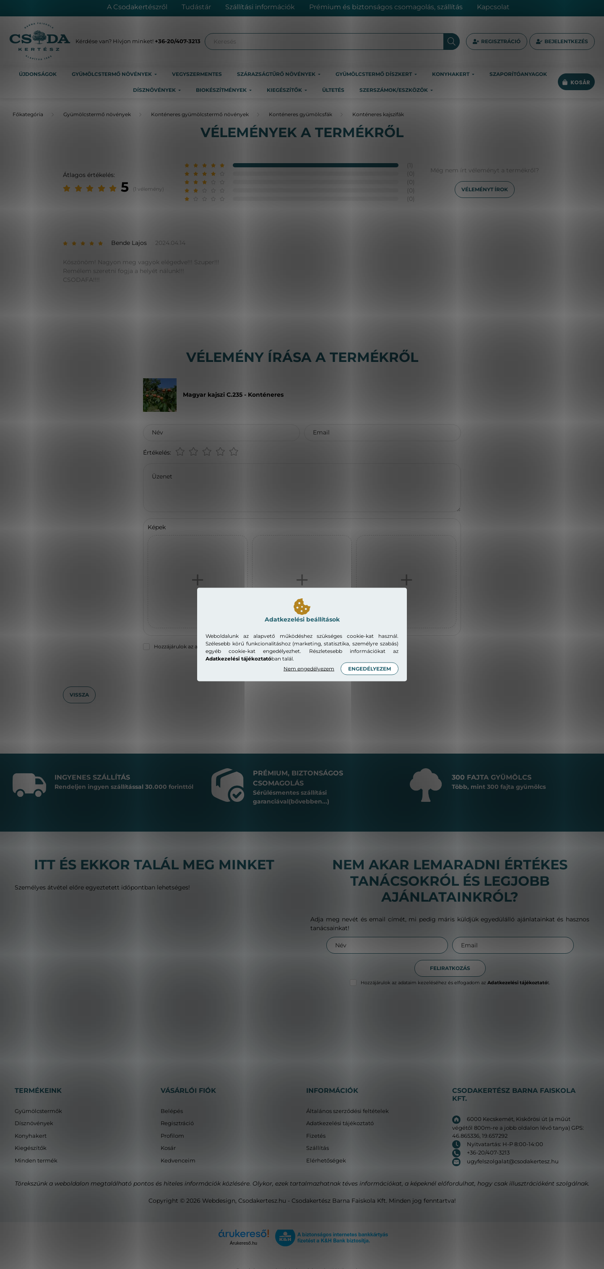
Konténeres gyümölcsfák (300, 114)
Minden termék (36, 1160)
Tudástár (196, 7)
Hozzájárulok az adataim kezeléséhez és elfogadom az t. (455, 983)
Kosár (168, 1148)
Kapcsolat (493, 7)
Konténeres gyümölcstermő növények (200, 114)
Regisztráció (501, 41)
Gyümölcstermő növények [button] (112, 74)
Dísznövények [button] (155, 90)
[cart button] (576, 82)
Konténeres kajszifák (378, 114)
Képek (157, 527)
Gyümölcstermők (38, 1111)
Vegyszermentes (197, 74)
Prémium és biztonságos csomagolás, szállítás (386, 7)
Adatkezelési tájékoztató (340, 1123)
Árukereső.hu (243, 1243)
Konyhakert (31, 1136)
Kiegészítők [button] (285, 90)
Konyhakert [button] (451, 74)
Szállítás (317, 1148)
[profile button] (562, 41)
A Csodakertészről (137, 7)
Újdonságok (38, 74)
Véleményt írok (484, 189)
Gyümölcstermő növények (97, 114)
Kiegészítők (31, 1148)
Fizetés (315, 1136)
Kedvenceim (178, 1160)
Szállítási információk (260, 7)
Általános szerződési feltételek (347, 1111)
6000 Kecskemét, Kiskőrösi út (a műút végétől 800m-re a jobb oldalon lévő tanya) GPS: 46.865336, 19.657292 (518, 1127)
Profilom (172, 1136)
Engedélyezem (369, 669)
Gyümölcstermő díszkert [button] (374, 74)
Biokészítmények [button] (222, 90)
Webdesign (218, 1200)
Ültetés (333, 90)
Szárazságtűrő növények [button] (277, 74)
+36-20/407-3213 (177, 41)
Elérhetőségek (326, 1160)
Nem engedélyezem (309, 669)
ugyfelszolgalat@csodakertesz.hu (513, 1161)
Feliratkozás (450, 968)
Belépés (172, 1111)
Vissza (79, 695)
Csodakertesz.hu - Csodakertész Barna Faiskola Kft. (312, 1200)
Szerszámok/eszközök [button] (394, 90)
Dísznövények (34, 1123)
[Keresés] (332, 41)
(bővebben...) (309, 801)
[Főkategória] (28, 114)
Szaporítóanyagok (518, 74)
